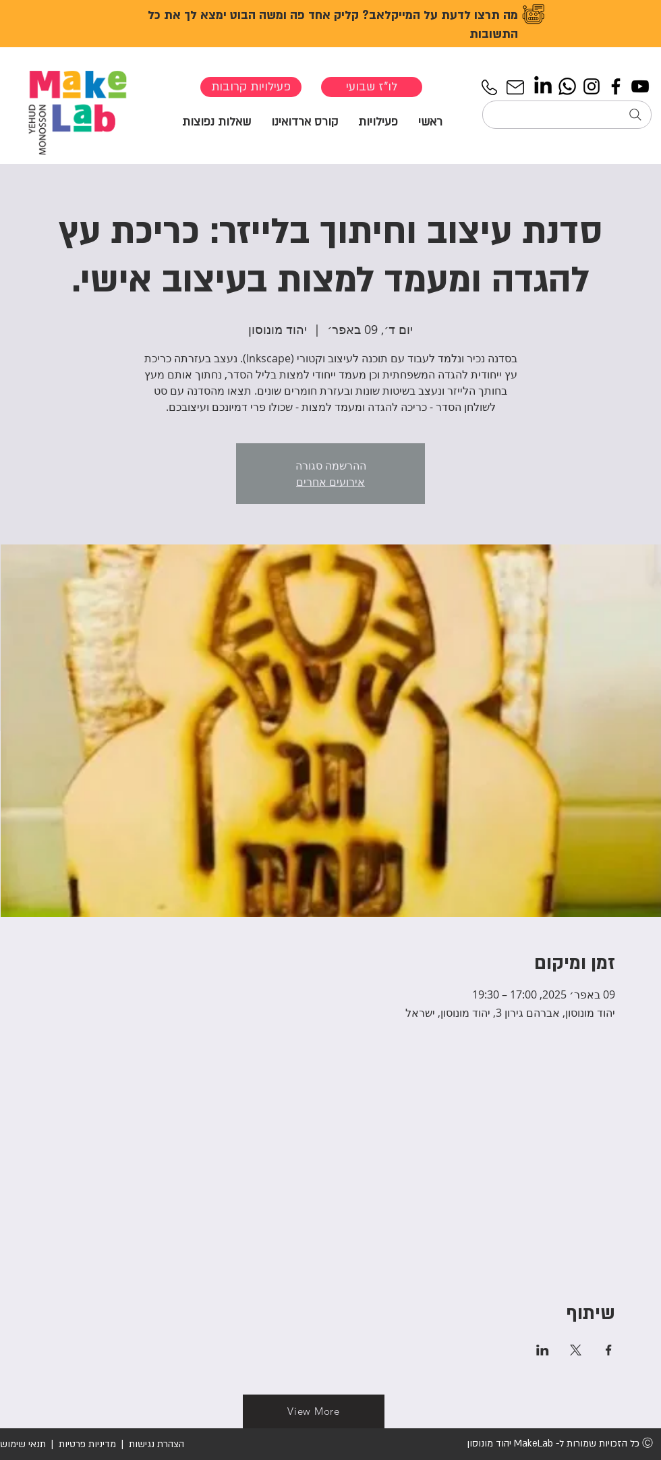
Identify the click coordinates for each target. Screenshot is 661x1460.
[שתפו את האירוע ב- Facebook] (608, 1350)
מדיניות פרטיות (87, 1444)
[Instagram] (591, 86)
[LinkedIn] (543, 86)
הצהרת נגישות (155, 1444)
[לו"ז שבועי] (371, 87)
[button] (378, 121)
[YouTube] (640, 86)
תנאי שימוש (23, 1444)
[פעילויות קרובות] (250, 87)
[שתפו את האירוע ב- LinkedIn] (542, 1350)
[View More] (313, 1411)
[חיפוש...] (567, 115)
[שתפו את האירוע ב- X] (575, 1350)
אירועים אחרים (330, 481)
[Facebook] (616, 86)
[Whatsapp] (567, 86)
